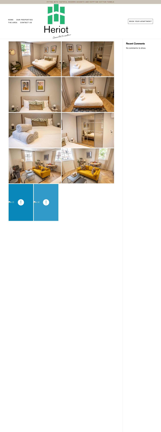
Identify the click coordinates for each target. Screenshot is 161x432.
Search (149, 29)
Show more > (14, 419)
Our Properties (24, 12)
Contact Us (53, 12)
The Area (40, 12)
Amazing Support (16, 33)
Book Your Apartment (140, 12)
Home (10, 12)
